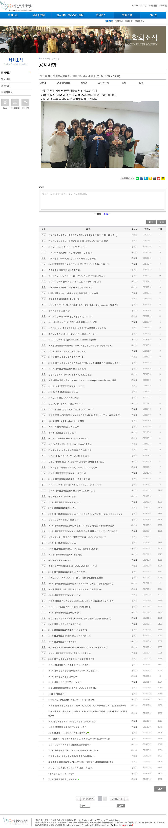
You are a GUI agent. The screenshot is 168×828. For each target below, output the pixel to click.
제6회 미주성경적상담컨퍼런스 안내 (64, 595)
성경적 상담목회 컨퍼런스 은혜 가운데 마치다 (68, 665)
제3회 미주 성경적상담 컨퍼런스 (62, 676)
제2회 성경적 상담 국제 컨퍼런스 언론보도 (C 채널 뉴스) (73, 750)
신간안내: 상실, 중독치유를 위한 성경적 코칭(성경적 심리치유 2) (77, 328)
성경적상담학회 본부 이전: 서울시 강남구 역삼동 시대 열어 (74, 281)
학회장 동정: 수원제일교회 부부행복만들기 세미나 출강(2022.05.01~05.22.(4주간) (84, 415)
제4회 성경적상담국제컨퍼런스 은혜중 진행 (67, 630)
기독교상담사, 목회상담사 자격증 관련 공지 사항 (70, 450)
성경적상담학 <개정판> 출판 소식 (63, 520)
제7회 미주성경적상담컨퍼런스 (62, 543)
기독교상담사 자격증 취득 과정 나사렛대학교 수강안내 (72, 467)
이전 (88, 799)
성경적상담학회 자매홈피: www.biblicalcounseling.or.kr (72, 339)
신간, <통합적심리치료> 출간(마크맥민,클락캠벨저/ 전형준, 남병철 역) (79, 618)
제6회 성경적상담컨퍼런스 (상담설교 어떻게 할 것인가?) (73, 548)
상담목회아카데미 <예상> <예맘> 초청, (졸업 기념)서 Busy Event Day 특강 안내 (83, 305)
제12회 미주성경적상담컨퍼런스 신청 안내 (67, 369)
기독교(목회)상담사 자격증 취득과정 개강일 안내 (70, 252)
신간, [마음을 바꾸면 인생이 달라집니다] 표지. (69, 456)
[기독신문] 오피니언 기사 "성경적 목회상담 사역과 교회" (73, 293)
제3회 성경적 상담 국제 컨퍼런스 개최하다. (68, 733)
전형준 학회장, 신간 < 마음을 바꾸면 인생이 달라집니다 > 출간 (76, 461)
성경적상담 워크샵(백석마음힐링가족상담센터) (69, 607)
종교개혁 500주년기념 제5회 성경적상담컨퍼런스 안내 (72, 566)
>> (126, 799)
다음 (117, 799)
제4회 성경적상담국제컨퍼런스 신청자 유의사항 (69, 636)
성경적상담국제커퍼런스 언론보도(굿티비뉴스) (69, 744)
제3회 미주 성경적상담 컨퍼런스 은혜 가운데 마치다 (71, 659)
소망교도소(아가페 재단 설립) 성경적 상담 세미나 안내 (72, 334)
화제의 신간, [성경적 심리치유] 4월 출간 (66, 421)
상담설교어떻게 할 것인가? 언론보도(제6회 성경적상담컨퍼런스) (77, 537)
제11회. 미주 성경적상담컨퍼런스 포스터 (66, 386)
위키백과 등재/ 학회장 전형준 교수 (63, 427)
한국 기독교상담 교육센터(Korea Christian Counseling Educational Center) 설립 (82, 380)
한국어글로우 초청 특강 (59, 310)
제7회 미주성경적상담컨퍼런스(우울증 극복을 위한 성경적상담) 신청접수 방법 (83, 531)
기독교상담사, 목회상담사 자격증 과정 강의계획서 (71, 756)
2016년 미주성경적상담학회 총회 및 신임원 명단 (69, 653)
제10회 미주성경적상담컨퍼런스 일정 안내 (67, 473)
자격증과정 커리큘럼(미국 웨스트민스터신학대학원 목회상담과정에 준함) (81, 762)
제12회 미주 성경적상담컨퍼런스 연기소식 (67, 351)
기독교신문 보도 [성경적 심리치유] (63, 397)
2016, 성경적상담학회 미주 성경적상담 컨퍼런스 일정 (72, 721)
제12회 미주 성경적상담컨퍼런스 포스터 (66, 357)
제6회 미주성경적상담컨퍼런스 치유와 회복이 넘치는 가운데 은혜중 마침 (80, 583)
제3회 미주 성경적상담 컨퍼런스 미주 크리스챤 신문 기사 (73, 670)
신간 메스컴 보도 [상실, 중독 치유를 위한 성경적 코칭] (72, 322)
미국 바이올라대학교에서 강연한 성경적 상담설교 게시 (72, 688)
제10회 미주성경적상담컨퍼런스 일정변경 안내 (69, 479)
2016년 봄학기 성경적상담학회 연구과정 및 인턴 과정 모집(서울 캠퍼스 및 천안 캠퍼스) (87, 705)
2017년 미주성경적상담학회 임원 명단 (65, 554)
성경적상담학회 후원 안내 (60, 560)
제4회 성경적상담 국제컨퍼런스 (62, 641)
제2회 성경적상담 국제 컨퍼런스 (63, 779)
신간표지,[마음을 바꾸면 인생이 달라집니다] (68, 438)
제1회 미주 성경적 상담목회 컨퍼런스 (65, 682)
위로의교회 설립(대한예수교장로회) (64, 270)
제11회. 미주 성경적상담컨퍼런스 (63, 392)
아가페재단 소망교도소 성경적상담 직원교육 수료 (70, 316)
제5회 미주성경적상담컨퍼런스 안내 (64, 612)
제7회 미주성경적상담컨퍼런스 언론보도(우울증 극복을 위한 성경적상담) (81, 525)
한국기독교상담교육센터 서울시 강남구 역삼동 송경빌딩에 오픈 (76, 276)
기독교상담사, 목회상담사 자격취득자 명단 (67, 247)
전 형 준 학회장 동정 (57, 694)
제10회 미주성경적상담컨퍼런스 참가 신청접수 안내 (71, 490)
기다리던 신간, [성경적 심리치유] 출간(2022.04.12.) (70, 409)
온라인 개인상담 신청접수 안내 (62, 432)
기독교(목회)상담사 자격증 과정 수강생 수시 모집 (70, 287)
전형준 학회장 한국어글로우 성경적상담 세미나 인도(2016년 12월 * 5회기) (81, 601)
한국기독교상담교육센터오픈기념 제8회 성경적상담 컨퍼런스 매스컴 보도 (83, 235)
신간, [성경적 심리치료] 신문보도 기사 (65, 403)
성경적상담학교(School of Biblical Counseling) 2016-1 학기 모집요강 (78, 647)
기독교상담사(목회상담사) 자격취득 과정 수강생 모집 (72, 258)
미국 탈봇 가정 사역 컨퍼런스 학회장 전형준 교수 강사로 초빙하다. (79, 739)
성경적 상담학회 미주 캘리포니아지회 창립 (67, 727)
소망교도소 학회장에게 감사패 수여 (64, 299)
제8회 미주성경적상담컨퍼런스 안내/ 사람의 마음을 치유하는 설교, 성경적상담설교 (85, 514)
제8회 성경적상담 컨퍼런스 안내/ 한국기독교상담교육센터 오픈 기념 (78, 264)
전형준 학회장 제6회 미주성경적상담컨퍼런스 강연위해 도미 (75, 589)
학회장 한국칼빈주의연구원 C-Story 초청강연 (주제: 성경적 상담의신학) (80, 345)
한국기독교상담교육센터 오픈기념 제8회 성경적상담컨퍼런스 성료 (78, 241)
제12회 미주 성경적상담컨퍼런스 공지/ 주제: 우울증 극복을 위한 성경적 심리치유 (84, 363)
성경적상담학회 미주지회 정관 (62, 496)
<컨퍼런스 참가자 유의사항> (61, 773)
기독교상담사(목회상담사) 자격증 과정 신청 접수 (70, 768)
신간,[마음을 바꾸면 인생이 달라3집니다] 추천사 (70, 444)
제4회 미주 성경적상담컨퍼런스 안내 (64, 624)
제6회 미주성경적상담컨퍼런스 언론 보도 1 (67, 572)
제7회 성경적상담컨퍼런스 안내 (62, 508)
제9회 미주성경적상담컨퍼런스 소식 (64, 502)
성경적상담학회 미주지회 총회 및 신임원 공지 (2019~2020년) (75, 485)
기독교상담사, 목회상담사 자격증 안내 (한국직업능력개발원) (75, 578)
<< (78, 799)
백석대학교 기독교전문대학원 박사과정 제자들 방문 (71, 699)
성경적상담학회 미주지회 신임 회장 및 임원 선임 (70, 374)
